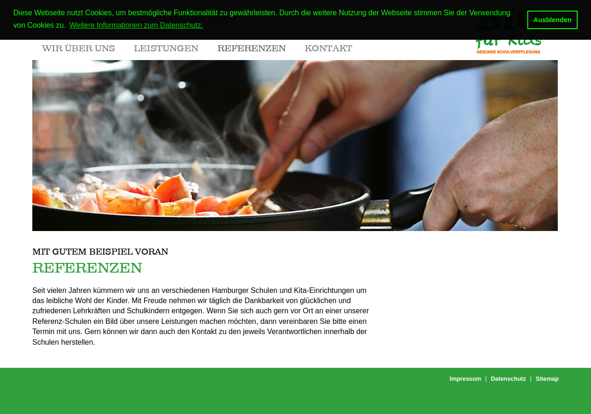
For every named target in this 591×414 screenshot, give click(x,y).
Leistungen (166, 48)
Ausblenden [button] (552, 20)
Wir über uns (78, 48)
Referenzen (251, 48)
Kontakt (328, 48)
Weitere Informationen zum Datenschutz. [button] (136, 25)
